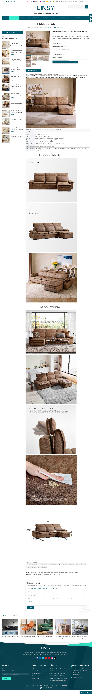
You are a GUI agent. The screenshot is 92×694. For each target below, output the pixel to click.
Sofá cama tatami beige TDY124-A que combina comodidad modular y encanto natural (16, 69)
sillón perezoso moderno (55, 670)
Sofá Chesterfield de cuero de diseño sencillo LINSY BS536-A (16, 95)
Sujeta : (42, 588)
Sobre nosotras (35, 670)
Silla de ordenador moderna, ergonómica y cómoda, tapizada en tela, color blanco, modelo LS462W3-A (17, 129)
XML (33, 680)
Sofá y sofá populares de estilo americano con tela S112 (44, 588)
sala (3, 36)
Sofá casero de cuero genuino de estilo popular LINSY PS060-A (17, 112)
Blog (33, 675)
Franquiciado (25, 18)
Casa (6, 18)
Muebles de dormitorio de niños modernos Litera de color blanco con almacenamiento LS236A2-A (16, 78)
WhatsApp (73, 62)
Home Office (5, 48)
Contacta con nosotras (61, 62)
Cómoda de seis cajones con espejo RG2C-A (16, 155)
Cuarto (3, 39)
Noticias (53, 18)
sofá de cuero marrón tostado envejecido (58, 680)
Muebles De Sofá (43, 567)
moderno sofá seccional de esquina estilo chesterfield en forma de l (28, 637)
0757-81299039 (76, 676)
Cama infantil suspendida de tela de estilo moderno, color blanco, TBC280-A (16, 61)
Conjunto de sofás (32, 567)
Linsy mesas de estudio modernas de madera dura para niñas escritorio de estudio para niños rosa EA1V (79, 637)
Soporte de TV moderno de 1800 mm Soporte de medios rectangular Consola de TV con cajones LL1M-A (55, 572)
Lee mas (13, 64)
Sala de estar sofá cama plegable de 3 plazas (62, 637)
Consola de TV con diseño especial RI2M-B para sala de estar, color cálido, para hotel (17, 146)
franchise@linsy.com (77, 679)
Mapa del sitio (35, 678)
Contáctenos (78, 18)
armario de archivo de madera (56, 675)
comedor (4, 42)
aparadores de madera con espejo (57, 673)
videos (45, 18)
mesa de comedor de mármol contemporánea (58, 678)
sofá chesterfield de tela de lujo (57, 668)
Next (88, 615)
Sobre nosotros (65, 18)
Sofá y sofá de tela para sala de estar (49, 564)
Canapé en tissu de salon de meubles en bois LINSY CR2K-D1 (46, 574)
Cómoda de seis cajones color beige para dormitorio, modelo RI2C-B (17, 138)
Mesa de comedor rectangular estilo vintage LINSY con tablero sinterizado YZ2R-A (16, 121)
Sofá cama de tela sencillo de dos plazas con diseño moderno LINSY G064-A (16, 104)
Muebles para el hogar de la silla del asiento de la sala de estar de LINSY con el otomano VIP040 (44, 637)
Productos (14, 18)
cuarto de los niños (7, 45)
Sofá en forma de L (81, 564)
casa (33, 668)
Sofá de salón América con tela (67, 564)
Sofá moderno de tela (32, 564)
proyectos (36, 18)
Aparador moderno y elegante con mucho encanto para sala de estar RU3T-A (15, 86)
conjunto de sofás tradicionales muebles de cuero (58, 683)
